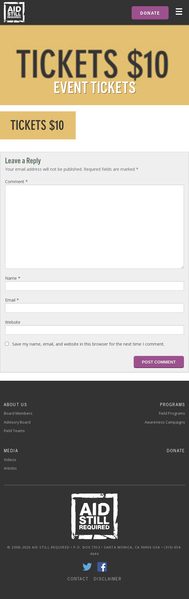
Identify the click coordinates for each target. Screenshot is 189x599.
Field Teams (14, 430)
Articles (10, 468)
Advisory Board (17, 422)
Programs (172, 404)
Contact (78, 579)
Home (14, 12)
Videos (10, 459)
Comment (16, 181)
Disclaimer (108, 579)
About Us (15, 404)
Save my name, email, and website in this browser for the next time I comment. (88, 344)
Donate (176, 450)
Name (12, 278)
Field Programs (172, 413)
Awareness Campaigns (165, 422)
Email (12, 300)
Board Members (18, 413)
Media (11, 450)
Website (12, 322)
